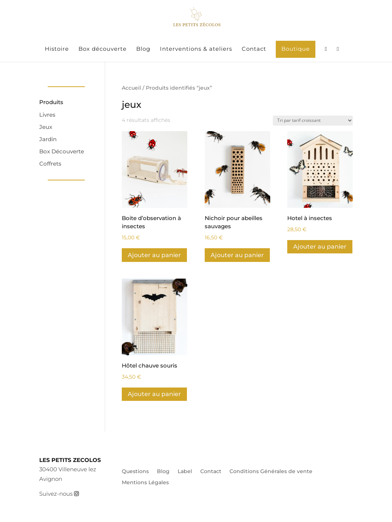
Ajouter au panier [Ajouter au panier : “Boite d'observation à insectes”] (154, 255)
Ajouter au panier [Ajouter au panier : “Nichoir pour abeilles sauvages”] (237, 255)
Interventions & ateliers (196, 49)
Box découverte (102, 49)
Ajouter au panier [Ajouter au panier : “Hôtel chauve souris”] (154, 394)
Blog (143, 49)
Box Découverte (61, 151)
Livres (47, 114)
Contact (254, 49)
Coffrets (50, 163)
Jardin (48, 139)
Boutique (295, 48)
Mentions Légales (145, 483)
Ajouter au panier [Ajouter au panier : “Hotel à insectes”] (319, 246)
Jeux (45, 126)
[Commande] (313, 121)
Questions (135, 472)
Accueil (131, 88)
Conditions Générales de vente (270, 472)
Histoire (57, 49)
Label (185, 472)
